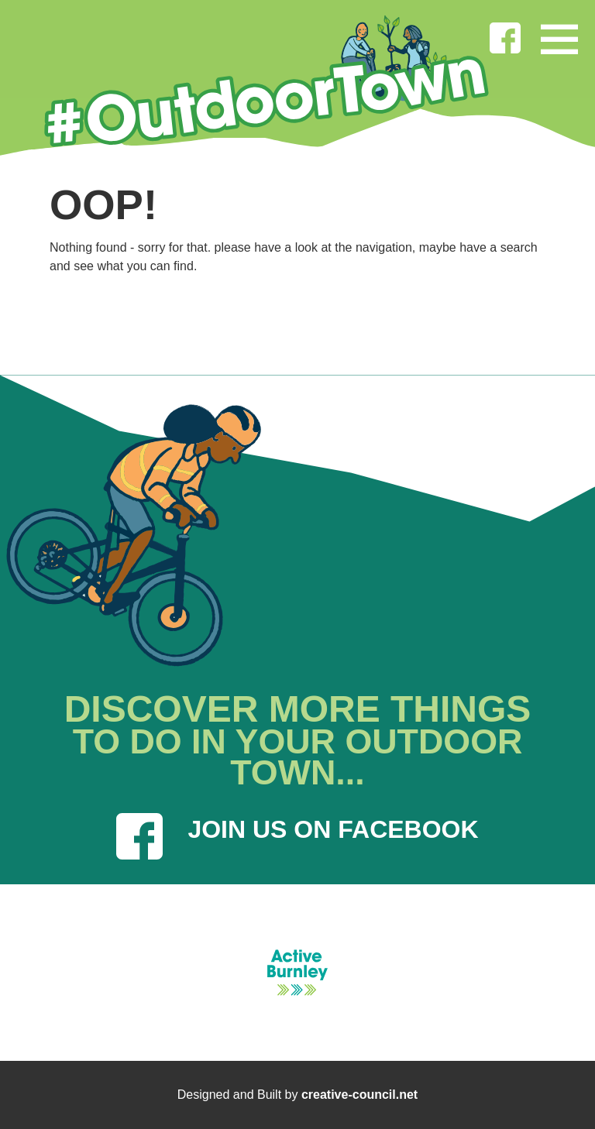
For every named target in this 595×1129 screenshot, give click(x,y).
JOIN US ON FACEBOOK (297, 836)
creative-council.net (359, 1094)
